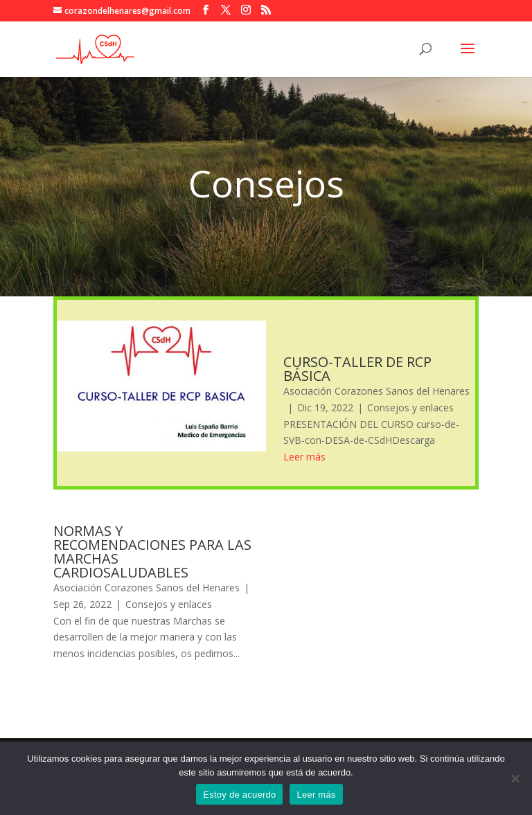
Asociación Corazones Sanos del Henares (376, 390)
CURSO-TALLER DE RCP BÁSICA (357, 368)
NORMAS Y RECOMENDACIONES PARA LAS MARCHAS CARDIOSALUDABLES (152, 551)
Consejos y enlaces (410, 407)
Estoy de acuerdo (239, 794)
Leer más (315, 794)
